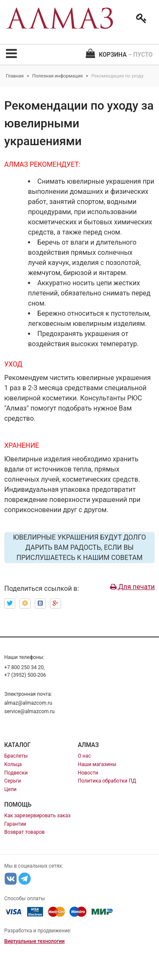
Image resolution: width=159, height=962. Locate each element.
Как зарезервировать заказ (37, 816)
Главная (15, 76)
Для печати (132, 587)
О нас (84, 756)
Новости (88, 773)
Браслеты (16, 756)
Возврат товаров (24, 832)
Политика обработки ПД (107, 781)
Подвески (16, 773)
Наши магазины (97, 764)
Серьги (12, 781)
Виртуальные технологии (34, 941)
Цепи (10, 789)
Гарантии (15, 824)
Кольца (13, 764)
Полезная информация (57, 76)
